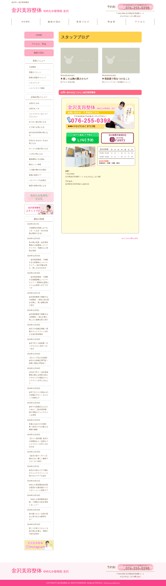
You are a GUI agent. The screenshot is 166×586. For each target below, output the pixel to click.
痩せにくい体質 (35, 164)
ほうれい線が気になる (37, 122)
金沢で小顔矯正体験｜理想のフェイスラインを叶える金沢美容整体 (38, 331)
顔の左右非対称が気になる (38, 133)
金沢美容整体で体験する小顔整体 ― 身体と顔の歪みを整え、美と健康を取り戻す (39, 301)
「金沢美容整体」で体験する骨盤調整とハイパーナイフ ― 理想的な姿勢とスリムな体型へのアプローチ (39, 282)
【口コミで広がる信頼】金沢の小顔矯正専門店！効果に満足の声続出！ (38, 360)
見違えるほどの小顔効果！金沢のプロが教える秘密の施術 (38, 426)
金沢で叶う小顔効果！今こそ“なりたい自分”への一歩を (38, 346)
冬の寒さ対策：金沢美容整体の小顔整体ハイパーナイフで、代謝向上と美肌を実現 (38, 246)
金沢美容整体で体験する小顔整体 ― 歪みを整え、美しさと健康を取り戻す (39, 317)
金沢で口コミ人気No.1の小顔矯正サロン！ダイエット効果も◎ (38, 395)
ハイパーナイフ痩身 (36, 88)
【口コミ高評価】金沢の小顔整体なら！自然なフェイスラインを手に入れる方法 (38, 442)
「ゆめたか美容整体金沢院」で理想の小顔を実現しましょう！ (38, 502)
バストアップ (34, 83)
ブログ (64, 82)
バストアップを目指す (37, 180)
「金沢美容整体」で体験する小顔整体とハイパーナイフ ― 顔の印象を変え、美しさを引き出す (38, 264)
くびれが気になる (36, 154)
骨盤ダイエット (125, 82)
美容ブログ (83, 22)
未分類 (72, 82)
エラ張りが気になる (36, 127)
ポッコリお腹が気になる (38, 148)
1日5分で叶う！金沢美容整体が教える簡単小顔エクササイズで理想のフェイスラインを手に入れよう (38, 377)
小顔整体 (32, 67)
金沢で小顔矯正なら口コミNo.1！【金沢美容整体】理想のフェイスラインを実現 (38, 411)
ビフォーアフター (110, 82)
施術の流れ (54, 22)
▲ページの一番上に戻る (130, 238)
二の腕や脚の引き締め (37, 170)
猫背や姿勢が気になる (37, 186)
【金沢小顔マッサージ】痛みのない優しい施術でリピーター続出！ (38, 458)
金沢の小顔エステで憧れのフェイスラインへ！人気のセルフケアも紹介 (38, 473)
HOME (26, 22)
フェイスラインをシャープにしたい (38, 115)
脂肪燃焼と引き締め (36, 159)
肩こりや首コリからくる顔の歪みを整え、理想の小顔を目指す (38, 531)
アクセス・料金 (39, 44)
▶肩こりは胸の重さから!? (74, 78)
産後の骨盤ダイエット (37, 77)
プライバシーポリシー (112, 583)
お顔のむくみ (34, 108)
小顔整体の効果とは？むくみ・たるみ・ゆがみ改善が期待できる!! (38, 230)
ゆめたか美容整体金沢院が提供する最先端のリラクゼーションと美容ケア (38, 487)
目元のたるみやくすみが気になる (38, 141)
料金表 (112, 22)
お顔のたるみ (34, 103)
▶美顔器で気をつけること (116, 78)
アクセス (140, 22)
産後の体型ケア (35, 175)
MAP (138, 16)
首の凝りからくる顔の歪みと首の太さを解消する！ (38, 516)
